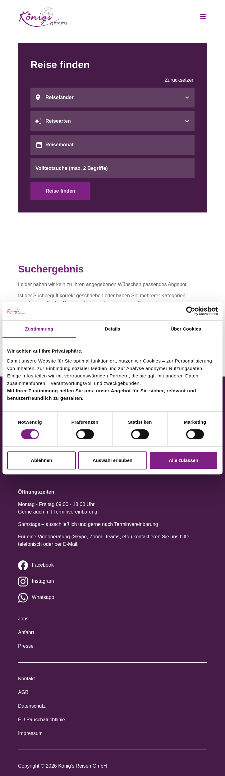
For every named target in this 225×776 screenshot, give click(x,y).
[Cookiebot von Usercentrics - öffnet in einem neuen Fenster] (190, 311)
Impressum (30, 733)
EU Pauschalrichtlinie (41, 719)
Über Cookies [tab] (186, 328)
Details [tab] (112, 328)
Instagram (43, 581)
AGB (23, 692)
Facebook (42, 565)
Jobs (23, 618)
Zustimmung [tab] (39, 328)
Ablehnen (41, 460)
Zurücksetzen (180, 80)
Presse (26, 646)
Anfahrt (26, 632)
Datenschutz (32, 706)
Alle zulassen (183, 460)
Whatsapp (43, 597)
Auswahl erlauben (112, 460)
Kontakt (26, 678)
